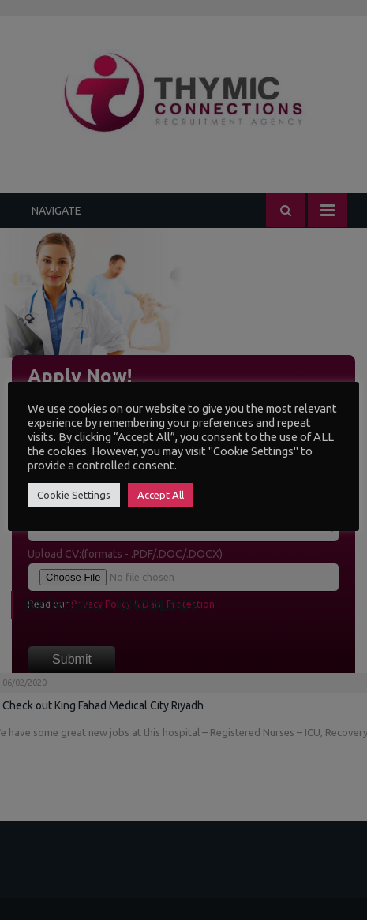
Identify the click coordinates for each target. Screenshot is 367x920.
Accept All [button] (160, 494)
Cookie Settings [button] (73, 494)
